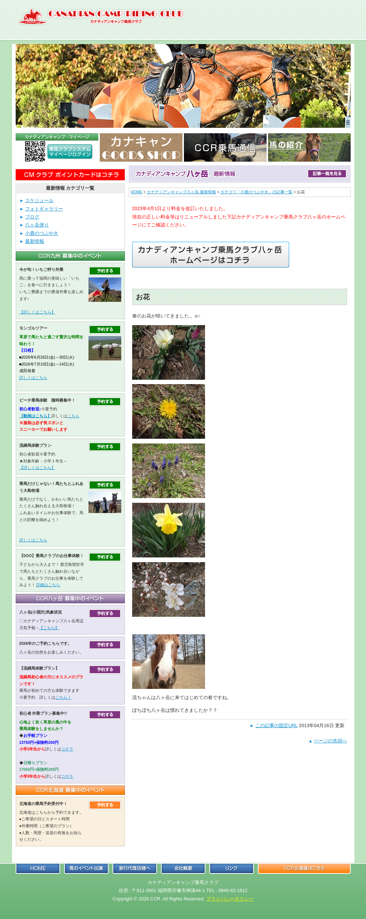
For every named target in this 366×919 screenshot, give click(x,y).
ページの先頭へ (330, 741)
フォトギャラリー (44, 209)
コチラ (67, 749)
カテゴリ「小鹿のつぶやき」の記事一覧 (256, 192)
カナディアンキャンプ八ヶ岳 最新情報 (181, 192)
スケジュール (39, 200)
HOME (136, 192)
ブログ (32, 217)
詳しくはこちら (33, 377)
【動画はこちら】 (35, 416)
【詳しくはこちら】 (37, 312)
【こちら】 (49, 628)
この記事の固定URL (276, 725)
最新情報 (34, 241)
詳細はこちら (48, 585)
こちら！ (63, 697)
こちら (73, 416)
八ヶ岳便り (37, 225)
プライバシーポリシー (229, 899)
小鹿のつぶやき (41, 233)
